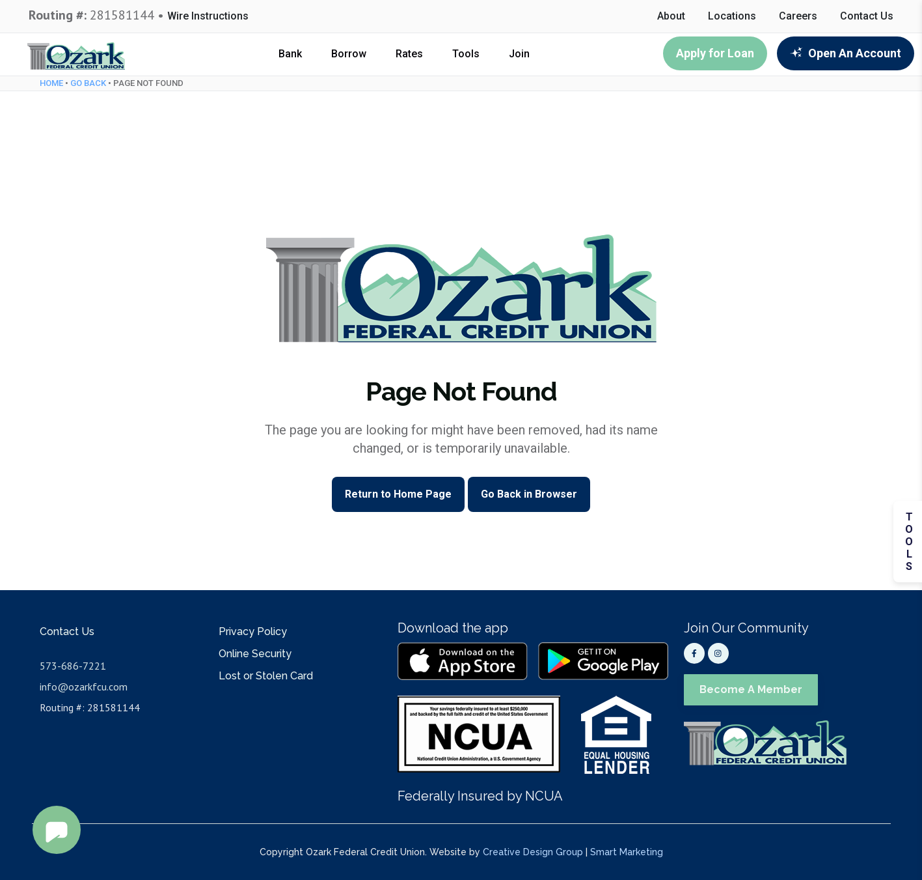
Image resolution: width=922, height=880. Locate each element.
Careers (798, 16)
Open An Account (845, 53)
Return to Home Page (398, 494)
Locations (732, 16)
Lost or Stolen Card (266, 676)
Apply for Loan (715, 53)
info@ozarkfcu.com (84, 686)
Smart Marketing (626, 852)
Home (51, 83)
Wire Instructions (208, 16)
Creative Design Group (533, 852)
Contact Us (866, 16)
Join (519, 54)
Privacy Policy (253, 631)
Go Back (88, 83)
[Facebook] (694, 653)
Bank (290, 54)
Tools (466, 54)
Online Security (255, 653)
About (671, 16)
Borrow (348, 54)
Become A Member (750, 689)
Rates (409, 54)
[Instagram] (718, 653)
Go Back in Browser (529, 494)
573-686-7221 (73, 665)
